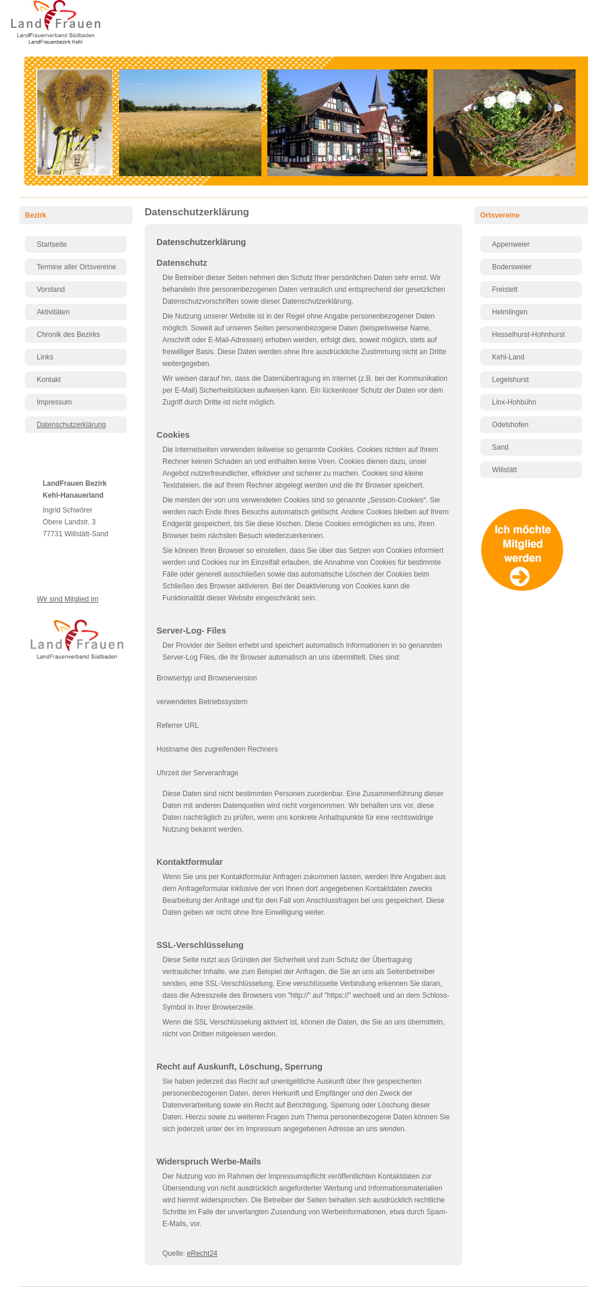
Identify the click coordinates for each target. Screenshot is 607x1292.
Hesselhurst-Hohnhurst (528, 334)
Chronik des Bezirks (68, 334)
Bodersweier (512, 267)
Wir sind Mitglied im (67, 599)
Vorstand (51, 289)
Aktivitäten (53, 312)
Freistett (504, 289)
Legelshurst (510, 379)
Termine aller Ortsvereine (76, 267)
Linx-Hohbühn (514, 402)
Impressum (54, 402)
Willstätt (504, 470)
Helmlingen (510, 312)
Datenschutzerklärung (71, 425)
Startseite (52, 244)
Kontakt (49, 379)
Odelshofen (510, 425)
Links (45, 357)
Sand (500, 447)
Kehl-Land (508, 357)
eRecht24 (202, 1253)
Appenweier (510, 244)
